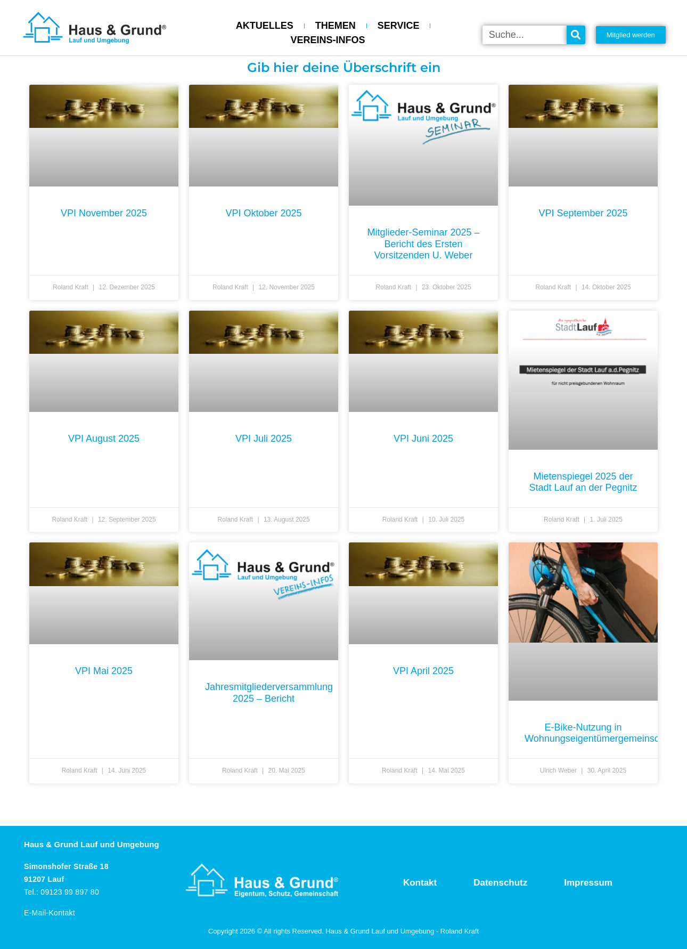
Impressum (588, 883)
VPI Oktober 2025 (263, 213)
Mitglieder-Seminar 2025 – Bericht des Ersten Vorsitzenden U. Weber (423, 244)
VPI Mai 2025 (104, 671)
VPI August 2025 (104, 438)
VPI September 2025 (582, 213)
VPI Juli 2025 (263, 438)
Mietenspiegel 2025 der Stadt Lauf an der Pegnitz (583, 482)
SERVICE (399, 25)
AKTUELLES (264, 25)
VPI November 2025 (104, 213)
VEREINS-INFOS (328, 40)
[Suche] (576, 35)
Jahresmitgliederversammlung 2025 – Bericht (269, 693)
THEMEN (335, 25)
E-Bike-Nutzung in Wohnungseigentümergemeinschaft (600, 733)
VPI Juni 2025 (423, 438)
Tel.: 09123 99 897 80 (61, 892)
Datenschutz (500, 883)
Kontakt (420, 883)
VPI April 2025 (423, 671)
